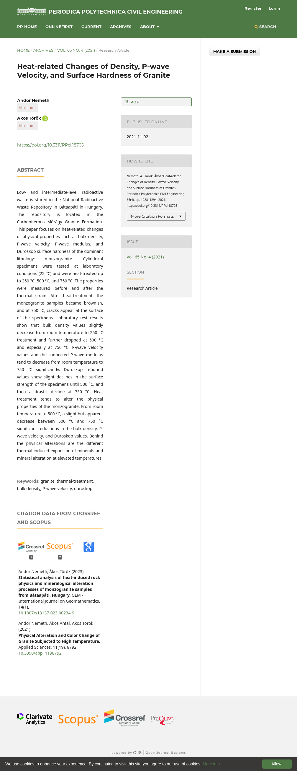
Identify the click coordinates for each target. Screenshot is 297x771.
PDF (134, 102)
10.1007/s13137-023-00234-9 (46, 613)
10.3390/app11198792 (40, 653)
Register (253, 8)
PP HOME (27, 26)
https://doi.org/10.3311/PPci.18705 (50, 145)
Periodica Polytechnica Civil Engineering (116, 12)
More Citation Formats (152, 216)
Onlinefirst (59, 26)
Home (23, 50)
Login (274, 8)
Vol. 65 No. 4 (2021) (76, 50)
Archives (120, 26)
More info (211, 764)
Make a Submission (234, 51)
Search (265, 26)
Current (91, 26)
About (148, 26)
